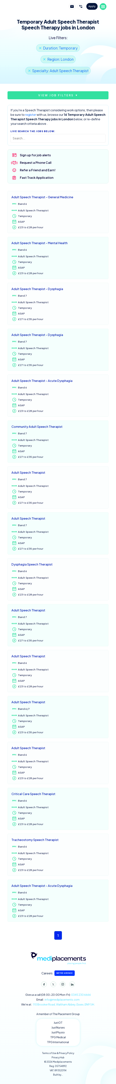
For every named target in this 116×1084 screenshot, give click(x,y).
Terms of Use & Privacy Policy (58, 1053)
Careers (58, 973)
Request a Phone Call (35, 163)
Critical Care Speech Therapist (33, 794)
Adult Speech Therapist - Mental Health (39, 243)
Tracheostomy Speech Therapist (35, 840)
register (30, 115)
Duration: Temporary (60, 48)
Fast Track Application (36, 178)
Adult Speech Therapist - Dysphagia (37, 289)
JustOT (58, 1022)
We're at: (58, 1004)
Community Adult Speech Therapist (37, 427)
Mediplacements (29, 6)
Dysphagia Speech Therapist (32, 564)
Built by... (58, 1074)
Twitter (52, 985)
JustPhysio (58, 1032)
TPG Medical (58, 1037)
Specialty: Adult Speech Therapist (60, 70)
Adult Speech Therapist (28, 472)
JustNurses (58, 1027)
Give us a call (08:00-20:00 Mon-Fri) (58, 995)
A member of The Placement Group (58, 1014)
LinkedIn (71, 985)
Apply (92, 6)
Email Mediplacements (72, 6)
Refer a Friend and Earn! (38, 170)
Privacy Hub (58, 1057)
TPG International (58, 1042)
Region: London (60, 59)
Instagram (62, 985)
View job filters (56, 95)
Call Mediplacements (81, 6)
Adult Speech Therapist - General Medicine (42, 197)
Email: (58, 1000)
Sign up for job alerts (35, 155)
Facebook (43, 985)
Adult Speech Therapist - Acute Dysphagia (41, 381)
